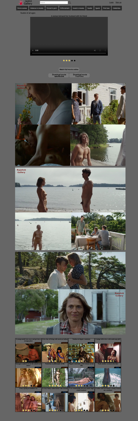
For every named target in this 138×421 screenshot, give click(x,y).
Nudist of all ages (27, 13)
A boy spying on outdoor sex (28, 388)
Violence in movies (36, 8)
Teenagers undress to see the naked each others (28, 364)
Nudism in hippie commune (81, 339)
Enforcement (64, 8)
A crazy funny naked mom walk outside (55, 388)
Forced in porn (52, 8)
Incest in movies (78, 8)
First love (106, 8)
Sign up (118, 2)
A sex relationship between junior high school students (81, 389)
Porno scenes (22, 8)
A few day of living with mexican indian (55, 339)
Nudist (89, 8)
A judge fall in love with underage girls (107, 339)
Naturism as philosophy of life (55, 364)
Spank (98, 8)
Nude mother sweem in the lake (108, 364)
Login (111, 2)
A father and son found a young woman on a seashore (108, 389)
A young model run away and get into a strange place (28, 340)
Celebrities (116, 8)
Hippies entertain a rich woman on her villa (81, 364)
